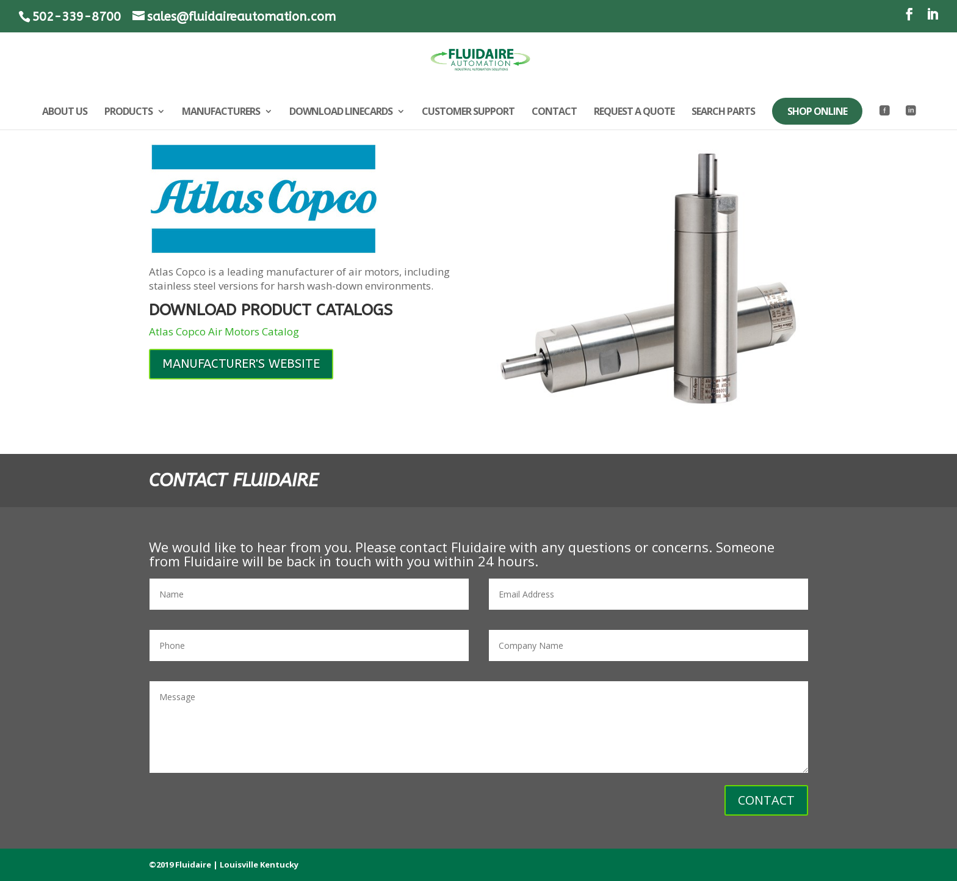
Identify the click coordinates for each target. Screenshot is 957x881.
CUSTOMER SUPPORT (468, 112)
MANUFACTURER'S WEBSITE (241, 364)
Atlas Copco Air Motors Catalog (224, 331)
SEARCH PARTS (723, 112)
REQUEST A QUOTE (634, 112)
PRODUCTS (128, 112)
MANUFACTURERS (221, 112)
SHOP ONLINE (817, 111)
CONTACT (554, 112)
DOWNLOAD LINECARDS (340, 112)
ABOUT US (64, 112)
